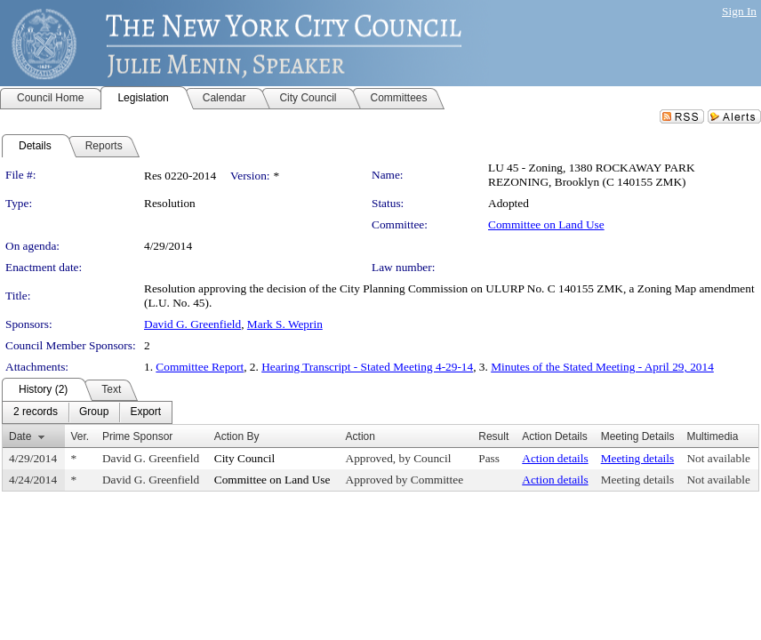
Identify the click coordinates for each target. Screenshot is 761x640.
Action (360, 436)
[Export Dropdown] (145, 412)
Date (20, 436)
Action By (237, 436)
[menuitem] (35, 412)
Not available (717, 458)
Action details (555, 458)
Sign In (739, 11)
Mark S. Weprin (285, 324)
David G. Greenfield (192, 324)
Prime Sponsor (137, 436)
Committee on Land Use (546, 224)
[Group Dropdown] (93, 412)
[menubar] (87, 412)
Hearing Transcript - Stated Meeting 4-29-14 (367, 366)
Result (493, 436)
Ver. (80, 436)
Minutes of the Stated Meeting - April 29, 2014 (602, 366)
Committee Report (200, 366)
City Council (245, 458)
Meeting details (638, 458)
